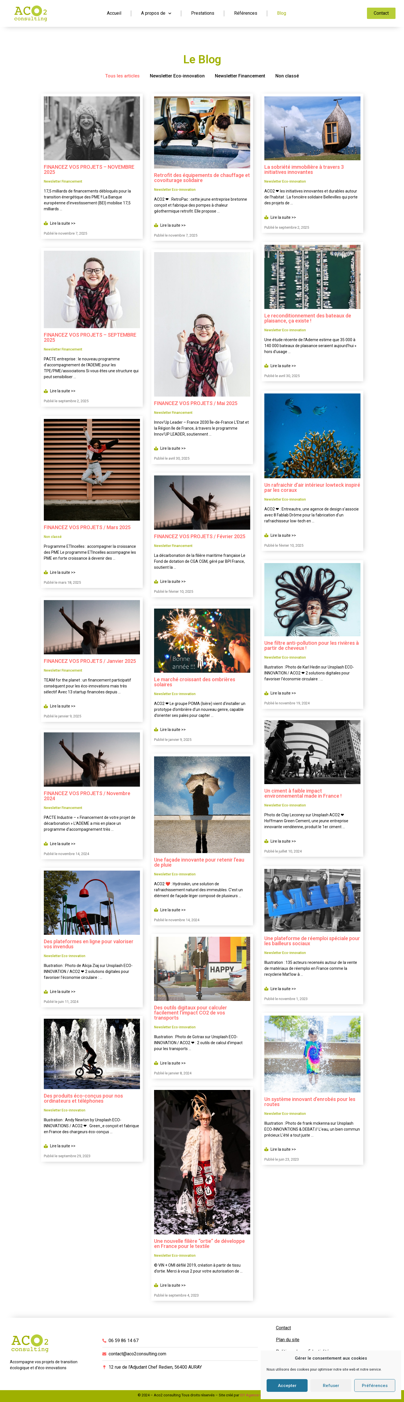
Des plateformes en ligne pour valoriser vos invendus (88, 942)
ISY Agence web (253, 1395)
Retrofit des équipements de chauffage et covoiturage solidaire (202, 177)
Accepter (287, 1385)
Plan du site (287, 1339)
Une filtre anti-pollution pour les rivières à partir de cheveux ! (311, 643)
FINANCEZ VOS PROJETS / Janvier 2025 (90, 659)
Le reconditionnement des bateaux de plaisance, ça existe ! (307, 317)
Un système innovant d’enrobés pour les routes (309, 1098)
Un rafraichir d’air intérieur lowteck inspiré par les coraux (312, 486)
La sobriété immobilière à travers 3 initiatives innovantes (304, 169)
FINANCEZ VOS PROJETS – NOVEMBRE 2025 (89, 169)
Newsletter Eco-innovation (177, 76)
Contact (283, 1327)
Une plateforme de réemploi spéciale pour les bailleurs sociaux (312, 938)
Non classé (287, 76)
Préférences (375, 1385)
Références (245, 13)
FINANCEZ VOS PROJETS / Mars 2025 (87, 526)
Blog (281, 13)
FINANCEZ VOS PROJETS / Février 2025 (199, 536)
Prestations (202, 13)
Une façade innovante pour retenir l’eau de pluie (199, 862)
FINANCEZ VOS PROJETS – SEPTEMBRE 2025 (90, 336)
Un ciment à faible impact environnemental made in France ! (303, 791)
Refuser (331, 1385)
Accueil (114, 13)
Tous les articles (122, 76)
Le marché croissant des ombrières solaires (194, 681)
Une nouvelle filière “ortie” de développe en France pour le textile (199, 1243)
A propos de (156, 13)
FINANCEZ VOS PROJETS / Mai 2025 (195, 403)
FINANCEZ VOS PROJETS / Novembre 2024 (87, 794)
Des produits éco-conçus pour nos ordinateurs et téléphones (83, 1097)
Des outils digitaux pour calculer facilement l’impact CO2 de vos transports (190, 1013)
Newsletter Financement (240, 76)
